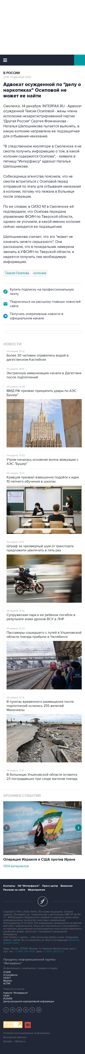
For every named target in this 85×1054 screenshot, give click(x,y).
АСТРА (6, 983)
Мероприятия (36, 889)
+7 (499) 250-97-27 (53, 951)
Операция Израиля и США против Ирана (39, 859)
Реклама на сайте (14, 889)
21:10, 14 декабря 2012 (17, 77)
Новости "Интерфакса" (15, 993)
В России (11, 73)
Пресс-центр (50, 886)
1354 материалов (16, 866)
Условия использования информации (26, 1033)
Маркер (7, 980)
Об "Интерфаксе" (29, 886)
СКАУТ (7, 977)
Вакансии (67, 886)
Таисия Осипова (17, 273)
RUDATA (7, 998)
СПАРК (7, 972)
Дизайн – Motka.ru (14, 1041)
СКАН (6, 995)
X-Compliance (10, 975)
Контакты (9, 886)
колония (39, 273)
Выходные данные (14, 1037)
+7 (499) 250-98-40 (25, 951)
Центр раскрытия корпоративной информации (28, 1001)
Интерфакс (42, 60)
